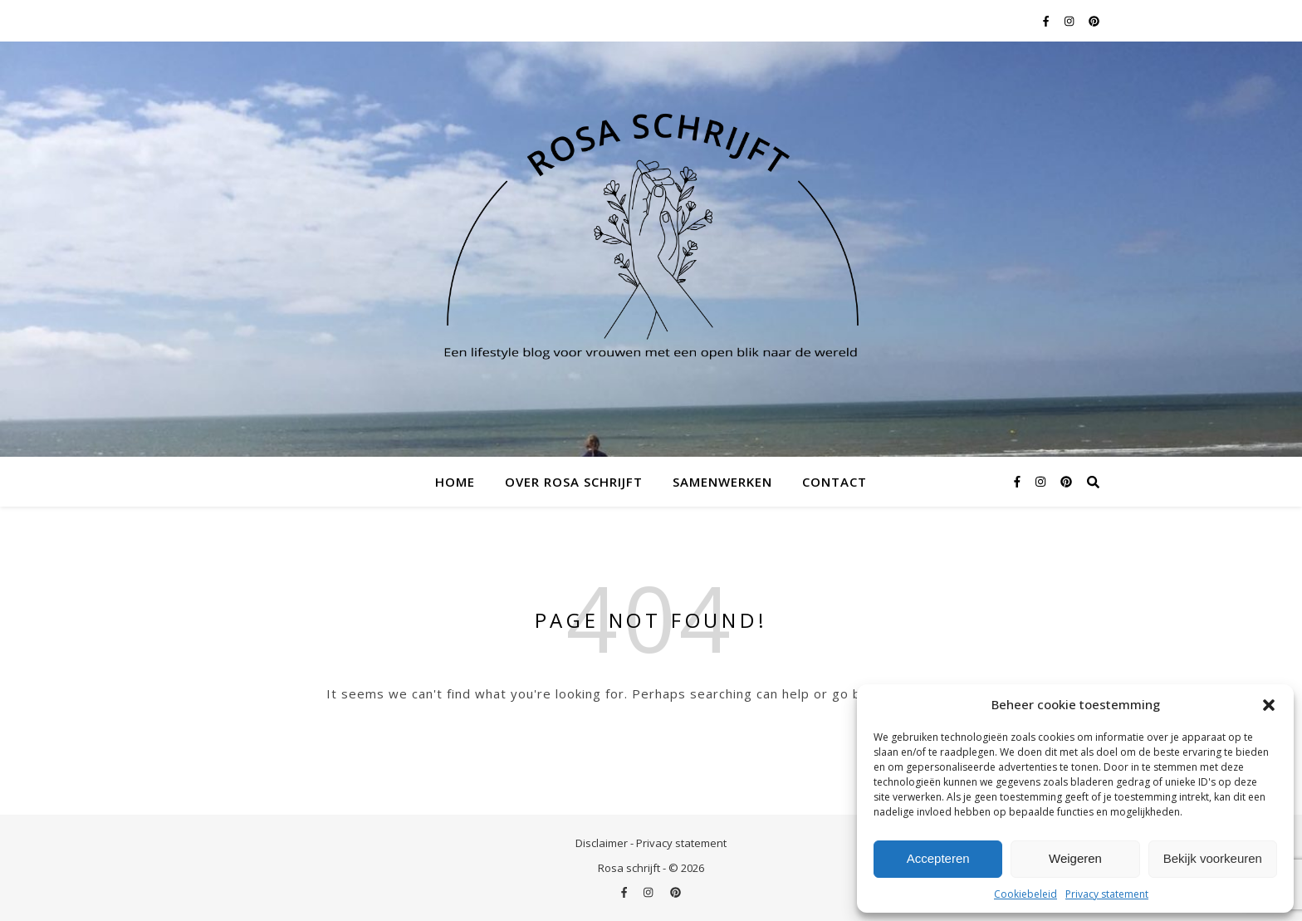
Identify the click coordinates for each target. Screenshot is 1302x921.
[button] (1268, 705)
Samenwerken (722, 481)
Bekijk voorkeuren (1212, 858)
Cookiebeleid (1025, 894)
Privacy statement (1106, 894)
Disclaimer (601, 842)
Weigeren (1075, 858)
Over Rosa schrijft (574, 481)
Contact (834, 481)
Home (455, 481)
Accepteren (938, 858)
